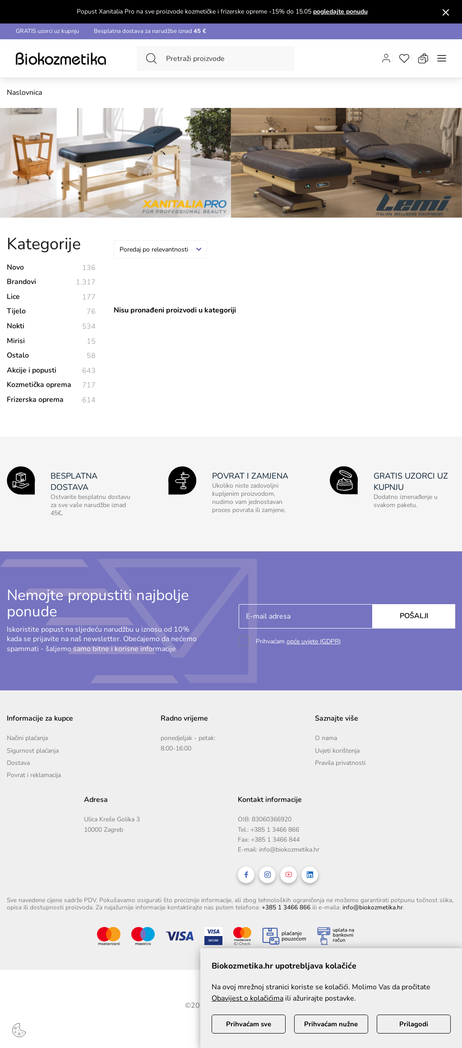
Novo (51, 268)
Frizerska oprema (51, 400)
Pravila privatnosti (340, 763)
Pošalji (414, 616)
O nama (326, 738)
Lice (51, 297)
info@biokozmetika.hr (289, 849)
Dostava (18, 763)
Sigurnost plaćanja (33, 750)
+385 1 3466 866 (274, 829)
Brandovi (51, 282)
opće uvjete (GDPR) (313, 641)
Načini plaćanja (27, 738)
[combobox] (160, 249)
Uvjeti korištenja (337, 750)
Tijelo (51, 311)
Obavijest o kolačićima (247, 998)
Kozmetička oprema (51, 385)
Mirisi (51, 341)
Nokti (51, 326)
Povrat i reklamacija (34, 775)
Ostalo (51, 356)
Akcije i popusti (51, 371)
